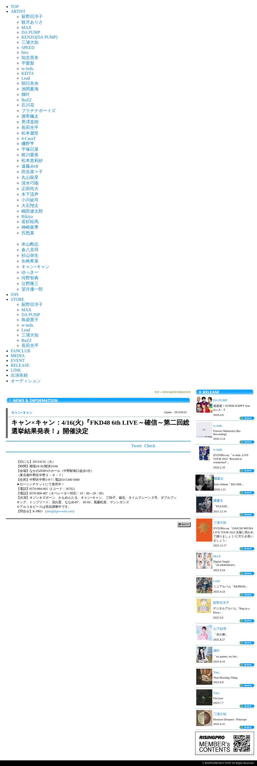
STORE (17, 299)
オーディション (26, 381)
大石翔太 (30, 205)
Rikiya (27, 216)
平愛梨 (27, 63)
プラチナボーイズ (38, 110)
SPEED (28, 47)
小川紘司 (30, 200)
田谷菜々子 (32, 171)
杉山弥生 (30, 255)
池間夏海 (30, 89)
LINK (16, 370)
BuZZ (26, 100)
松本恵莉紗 (32, 160)
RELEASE (20, 365)
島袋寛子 (30, 319)
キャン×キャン (35, 266)
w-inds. (27, 68)
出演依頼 (19, 375)
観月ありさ (32, 22)
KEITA (27, 73)
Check (149, 445)
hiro (24, 52)
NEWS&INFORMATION (176, 392)
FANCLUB (21, 351)
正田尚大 (30, 188)
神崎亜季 (30, 227)
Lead (25, 78)
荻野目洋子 (32, 16)
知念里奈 (30, 57)
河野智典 (30, 278)
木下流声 (30, 194)
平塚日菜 (30, 149)
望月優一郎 (32, 289)
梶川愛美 (30, 155)
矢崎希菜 (30, 261)
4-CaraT (28, 138)
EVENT (18, 360)
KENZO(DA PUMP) (39, 37)
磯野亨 (27, 143)
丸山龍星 (30, 177)
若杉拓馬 (30, 221)
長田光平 (30, 127)
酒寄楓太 (30, 116)
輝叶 (25, 94)
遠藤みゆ (30, 166)
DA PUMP (30, 32)
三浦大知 (30, 42)
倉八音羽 (30, 249)
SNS (14, 294)
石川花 (27, 105)
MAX (26, 27)
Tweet (136, 445)
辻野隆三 (30, 283)
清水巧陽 (30, 183)
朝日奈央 (30, 83)
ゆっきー (30, 272)
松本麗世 (30, 133)
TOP (15, 6)
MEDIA (18, 355)
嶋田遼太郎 (32, 211)
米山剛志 (30, 244)
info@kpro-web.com (59, 511)
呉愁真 (27, 233)
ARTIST (18, 11)
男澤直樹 (30, 122)
